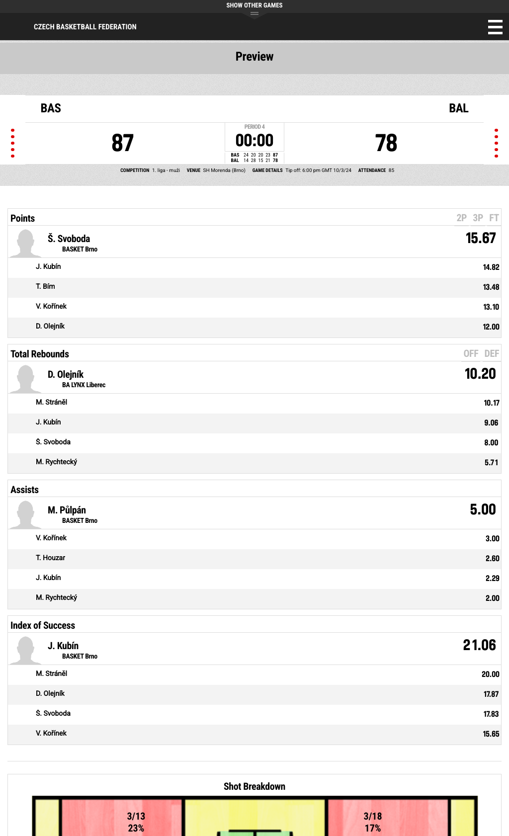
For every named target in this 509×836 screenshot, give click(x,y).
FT (494, 218)
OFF (470, 353)
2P (461, 218)
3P (478, 218)
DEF (492, 353)
